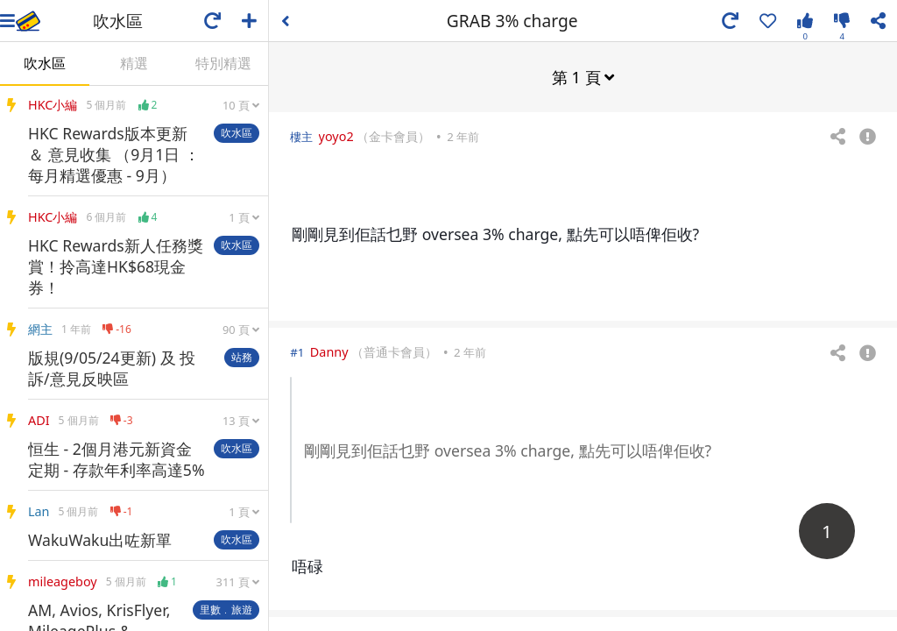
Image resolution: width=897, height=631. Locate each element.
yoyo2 (336, 135)
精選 (134, 63)
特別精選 (223, 63)
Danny (329, 351)
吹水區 (45, 63)
